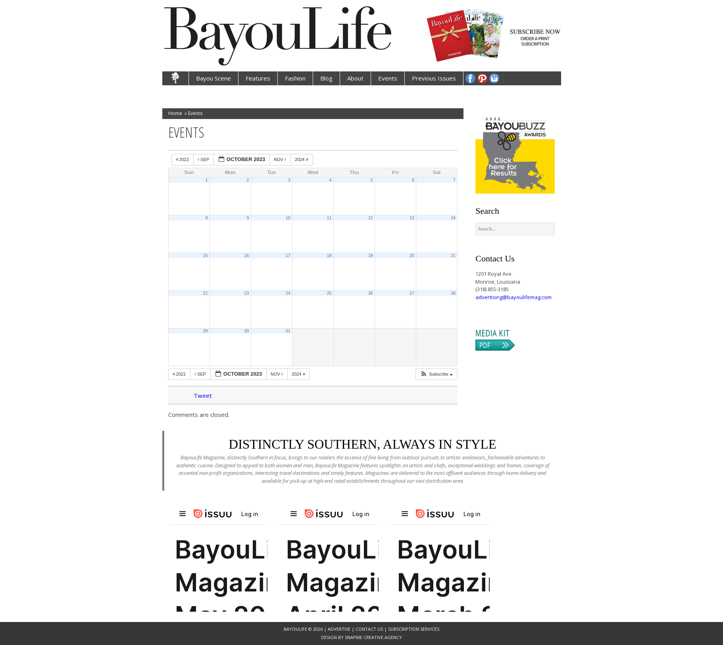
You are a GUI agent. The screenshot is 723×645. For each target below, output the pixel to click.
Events (387, 78)
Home (175, 113)
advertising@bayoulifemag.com (513, 297)
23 (246, 293)
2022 (183, 159)
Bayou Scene (213, 78)
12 (370, 217)
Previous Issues (434, 78)
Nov (280, 159)
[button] (436, 374)
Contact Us (369, 629)
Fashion (295, 78)
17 (288, 255)
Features (258, 78)
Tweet (203, 395)
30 (246, 330)
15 (205, 255)
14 (453, 217)
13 (412, 217)
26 (370, 293)
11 (329, 217)
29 (205, 330)
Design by (333, 637)
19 (370, 255)
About (355, 78)
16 (246, 255)
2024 (302, 159)
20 (412, 255)
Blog (326, 78)
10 (288, 217)
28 (453, 293)
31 (288, 330)
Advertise (340, 629)
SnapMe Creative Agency (373, 637)
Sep (204, 159)
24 (288, 293)
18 (329, 255)
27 (412, 293)
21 (453, 255)
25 (329, 293)
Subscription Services (413, 629)
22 (205, 293)
